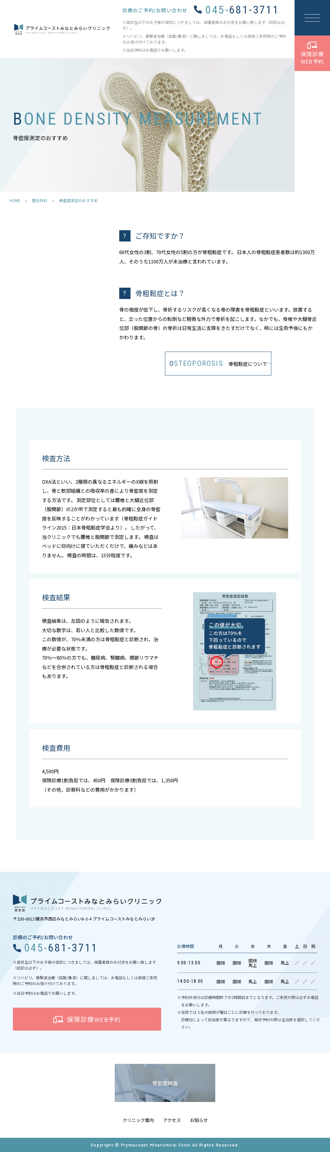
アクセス (172, 1120)
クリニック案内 (138, 1120)
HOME (15, 200)
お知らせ (199, 1120)
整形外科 (39, 200)
